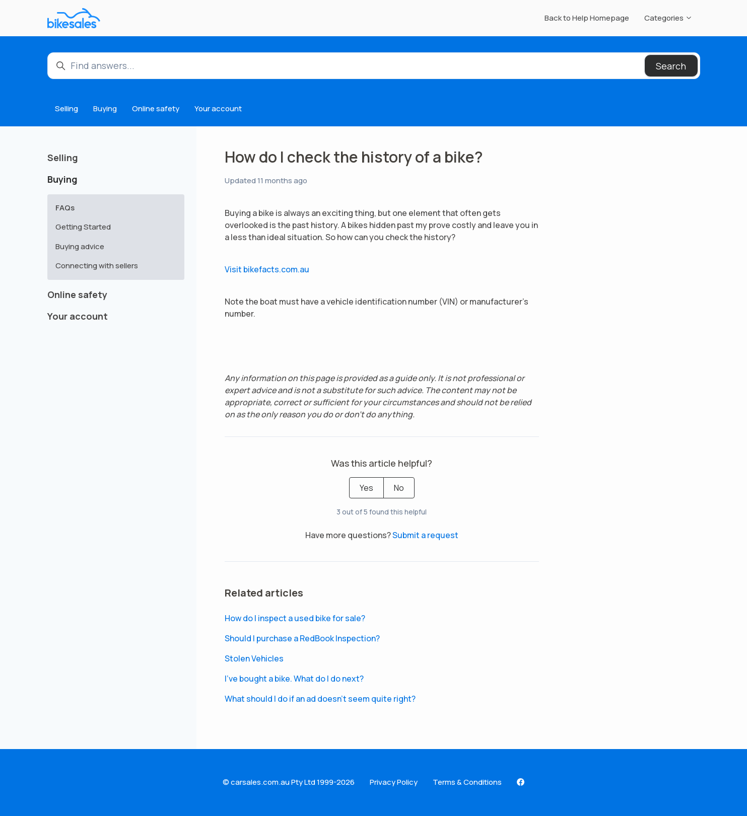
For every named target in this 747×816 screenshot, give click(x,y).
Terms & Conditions (467, 782)
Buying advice (79, 246)
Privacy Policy (394, 782)
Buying (105, 108)
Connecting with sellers (96, 265)
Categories (668, 18)
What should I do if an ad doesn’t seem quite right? (320, 698)
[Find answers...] (373, 65)
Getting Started (83, 226)
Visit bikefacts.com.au (267, 269)
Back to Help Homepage (587, 18)
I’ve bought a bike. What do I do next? (294, 678)
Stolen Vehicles (254, 658)
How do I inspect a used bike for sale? (295, 618)
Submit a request (425, 535)
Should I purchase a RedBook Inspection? (302, 638)
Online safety (155, 108)
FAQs (65, 207)
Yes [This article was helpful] (366, 487)
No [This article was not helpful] (399, 487)
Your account (218, 108)
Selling (66, 108)
